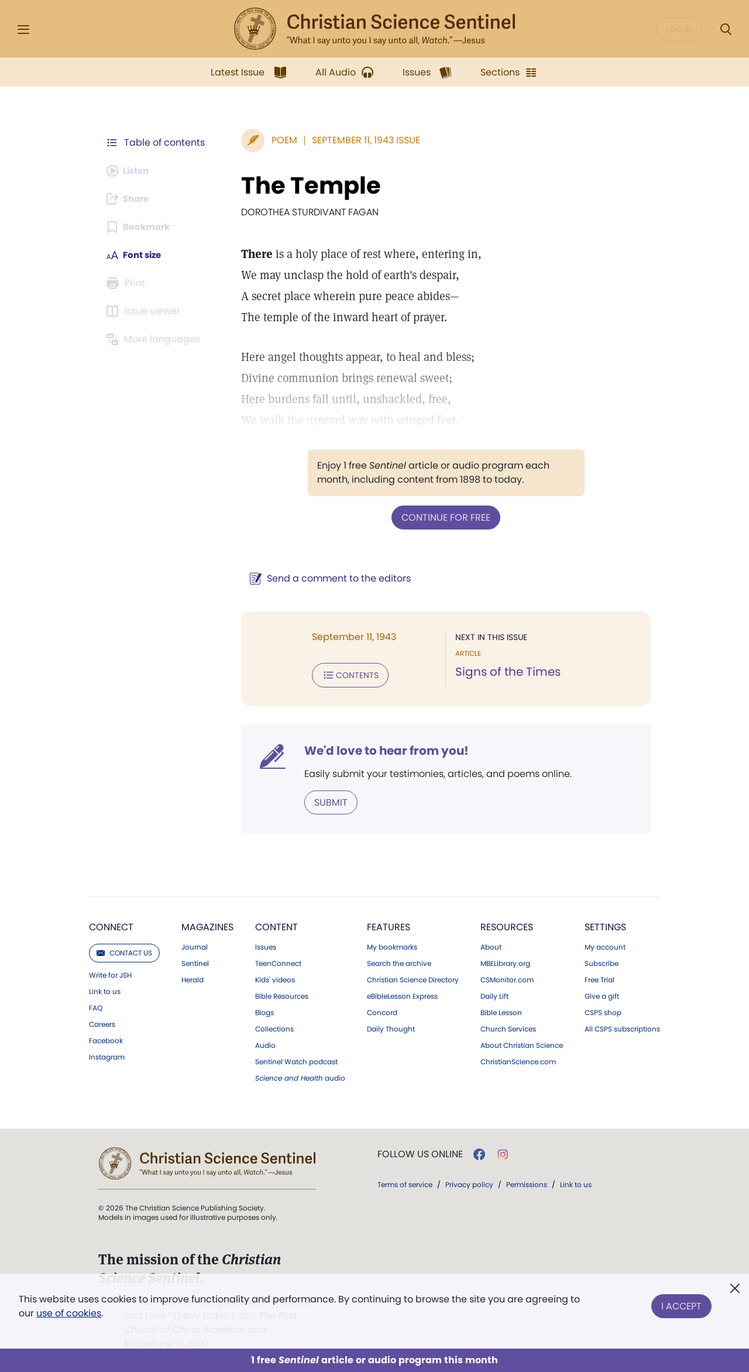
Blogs (264, 1010)
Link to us (105, 989)
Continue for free (442, 517)
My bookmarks (392, 944)
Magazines (207, 924)
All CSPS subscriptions (622, 1026)
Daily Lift (494, 994)
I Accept (681, 1304)
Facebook (106, 1038)
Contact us (124, 950)
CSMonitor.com (507, 977)
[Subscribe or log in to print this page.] (127, 283)
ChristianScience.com (518, 1059)
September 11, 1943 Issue (360, 140)
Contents (344, 674)
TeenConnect (278, 961)
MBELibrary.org (505, 961)
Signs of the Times (505, 671)
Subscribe (602, 961)
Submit (325, 800)
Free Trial (599, 977)
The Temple (305, 185)
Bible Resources (281, 994)
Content (276, 924)
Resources (506, 924)
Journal (194, 944)
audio (300, 1075)
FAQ (95, 1005)
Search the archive (399, 961)
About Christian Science (521, 1043)
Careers (102, 1022)
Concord (382, 1010)
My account (605, 944)
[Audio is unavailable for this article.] (130, 171)
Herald (192, 977)
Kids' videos (275, 977)
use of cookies (68, 1313)
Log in (679, 29)
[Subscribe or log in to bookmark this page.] (140, 227)
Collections (274, 1026)
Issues (265, 944)
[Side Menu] (23, 29)
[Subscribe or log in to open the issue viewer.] (145, 311)
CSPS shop (603, 1010)
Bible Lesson (501, 1010)
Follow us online (420, 1152)
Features (388, 924)
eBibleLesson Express (402, 994)
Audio (265, 1043)
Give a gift (602, 994)
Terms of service (404, 1182)
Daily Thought (391, 1026)
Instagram (107, 1054)
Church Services (508, 1026)
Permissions (526, 1182)
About (490, 944)
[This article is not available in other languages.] (155, 339)
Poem (278, 140)
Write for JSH (110, 972)
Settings (605, 924)
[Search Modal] (726, 29)
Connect (111, 924)
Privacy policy (469, 1182)
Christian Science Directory (413, 977)
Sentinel (195, 961)
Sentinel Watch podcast (296, 1059)
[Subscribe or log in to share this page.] (130, 199)
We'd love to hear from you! (380, 749)
